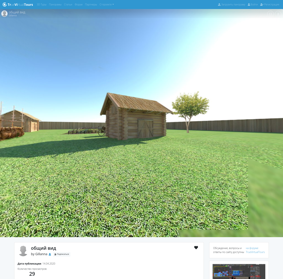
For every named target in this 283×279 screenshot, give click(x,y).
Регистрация (269, 4)
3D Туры (42, 4)
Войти (253, 4)
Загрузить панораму (231, 4)
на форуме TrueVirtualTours (255, 250)
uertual (18, 4)
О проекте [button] (106, 4)
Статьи (68, 4)
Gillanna (41, 254)
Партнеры (91, 4)
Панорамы (56, 4)
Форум (79, 4)
